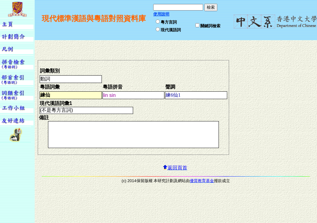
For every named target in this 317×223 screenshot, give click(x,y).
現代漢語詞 (171, 30)
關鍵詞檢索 (210, 26)
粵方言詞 (169, 22)
